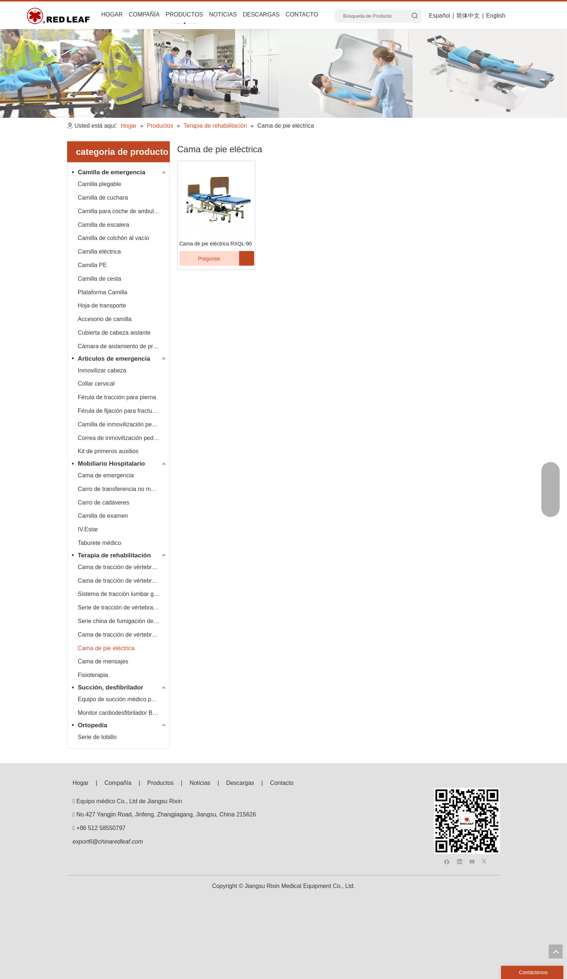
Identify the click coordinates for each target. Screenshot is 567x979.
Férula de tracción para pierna (117, 397)
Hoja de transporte (102, 305)
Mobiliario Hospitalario (111, 463)
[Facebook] (446, 806)
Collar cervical (96, 384)
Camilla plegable (99, 184)
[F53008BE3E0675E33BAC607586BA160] (467, 794)
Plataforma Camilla (102, 292)
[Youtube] (472, 806)
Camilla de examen (103, 516)
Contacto (281, 783)
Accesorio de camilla (105, 319)
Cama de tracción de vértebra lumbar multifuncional (122, 635)
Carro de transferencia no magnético (122, 489)
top (556, 951)
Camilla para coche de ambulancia (122, 211)
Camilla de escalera (103, 225)
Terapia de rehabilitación (114, 555)
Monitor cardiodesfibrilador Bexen (121, 713)
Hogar (81, 783)
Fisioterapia (93, 675)
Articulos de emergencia (114, 358)
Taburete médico (99, 543)
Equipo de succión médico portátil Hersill (122, 699)
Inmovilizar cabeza (102, 370)
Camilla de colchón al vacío (113, 238)
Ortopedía (92, 725)
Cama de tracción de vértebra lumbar (122, 581)
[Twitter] (485, 806)
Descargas (240, 783)
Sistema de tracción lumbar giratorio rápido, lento (122, 594)
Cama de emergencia (106, 475)
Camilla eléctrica (99, 251)
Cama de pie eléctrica (106, 648)
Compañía (118, 783)
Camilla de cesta (99, 279)
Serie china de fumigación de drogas (122, 621)
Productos (160, 783)
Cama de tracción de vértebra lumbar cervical (122, 567)
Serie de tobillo (97, 737)
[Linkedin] (459, 806)
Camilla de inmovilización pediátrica (122, 424)
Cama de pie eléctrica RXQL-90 (215, 244)
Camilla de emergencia (111, 172)
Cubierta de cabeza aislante (114, 333)
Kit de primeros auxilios (108, 451)
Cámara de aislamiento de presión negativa (122, 346)
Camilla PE (92, 265)
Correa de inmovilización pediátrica (122, 438)
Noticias (200, 783)
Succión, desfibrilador (110, 687)
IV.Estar (88, 529)
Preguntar (199, 258)
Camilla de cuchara (103, 197)
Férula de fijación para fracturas (119, 411)
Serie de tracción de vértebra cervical (122, 607)
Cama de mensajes (103, 661)
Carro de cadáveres (103, 502)
